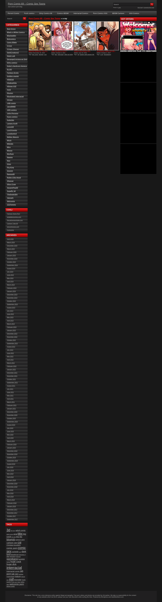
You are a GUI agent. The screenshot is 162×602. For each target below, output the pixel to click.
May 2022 (10, 356)
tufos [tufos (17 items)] (18, 582)
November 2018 (12, 487)
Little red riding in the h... (59, 51)
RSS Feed (140, 7)
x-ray (101, 54)
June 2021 (10, 392)
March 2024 (11, 285)
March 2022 (11, 363)
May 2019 (10, 474)
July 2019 (10, 467)
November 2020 (12, 415)
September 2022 (12, 343)
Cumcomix (10, 230)
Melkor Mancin (13, 137)
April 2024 (10, 281)
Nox (8, 161)
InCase (10, 100)
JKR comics (12, 110)
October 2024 (11, 262)
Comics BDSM (63, 13)
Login (119, 7)
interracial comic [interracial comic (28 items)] (13, 571)
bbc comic (35, 54)
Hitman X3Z (11, 86)
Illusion (10, 93)
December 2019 (12, 451)
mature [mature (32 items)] (18, 576)
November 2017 (12, 513)
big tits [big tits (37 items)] (19, 537)
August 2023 (11, 307)
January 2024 (11, 291)
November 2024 (12, 259)
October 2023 (11, 301)
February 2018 (12, 503)
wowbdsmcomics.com (14, 217)
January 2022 (11, 369)
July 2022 (10, 350)
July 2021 (10, 389)
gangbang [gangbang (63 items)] (12, 558)
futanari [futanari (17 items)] (18, 556)
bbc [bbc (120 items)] (20, 533)
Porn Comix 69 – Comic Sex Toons (26, 3)
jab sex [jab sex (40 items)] (15, 574)
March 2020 (11, 441)
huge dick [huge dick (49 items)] (12, 564)
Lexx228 (10, 127)
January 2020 (11, 448)
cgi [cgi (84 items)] (19, 542)
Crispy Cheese (13, 49)
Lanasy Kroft (12, 124)
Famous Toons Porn (13, 214)
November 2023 (12, 298)
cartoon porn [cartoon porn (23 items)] (20, 540)
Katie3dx (10, 120)
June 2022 (10, 353)
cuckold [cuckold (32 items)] (15, 552)
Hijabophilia (12, 83)
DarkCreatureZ (13, 53)
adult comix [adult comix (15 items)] (10, 534)
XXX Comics (134, 13)
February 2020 (12, 444)
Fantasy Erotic (13, 73)
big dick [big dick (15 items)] (13, 537)
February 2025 (12, 252)
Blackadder (11, 36)
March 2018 (11, 500)
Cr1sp (9, 46)
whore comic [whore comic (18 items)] (11, 586)
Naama (10, 157)
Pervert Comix (13, 13)
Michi (9, 140)
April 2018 (10, 496)
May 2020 (10, 435)
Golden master (13, 76)
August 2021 (11, 386)
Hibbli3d (10, 80)
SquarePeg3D (12, 188)
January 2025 (11, 255)
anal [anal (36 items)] (15, 534)
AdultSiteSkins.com (117, 597)
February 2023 (12, 327)
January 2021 (11, 409)
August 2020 (11, 425)
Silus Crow (11, 184)
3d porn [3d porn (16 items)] (13, 530)
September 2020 (12, 422)
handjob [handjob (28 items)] (21, 559)
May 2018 (10, 493)
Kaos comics (12, 117)
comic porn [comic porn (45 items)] (12, 548)
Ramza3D (11, 174)
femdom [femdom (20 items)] (13, 556)
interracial (61, 54)
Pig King (10, 167)
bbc (56, 54)
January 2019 (11, 480)
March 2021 (11, 402)
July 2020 (10, 428)
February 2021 (12, 405)
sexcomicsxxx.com (13, 227)
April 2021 (10, 399)
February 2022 (12, 366)
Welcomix (11, 201)
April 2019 (10, 477)
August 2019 (11, 464)
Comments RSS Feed (149, 7)
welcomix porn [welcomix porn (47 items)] (17, 584)
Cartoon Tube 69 (12, 223)
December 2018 (12, 483)
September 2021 (12, 382)
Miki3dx (10, 144)
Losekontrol (12, 134)
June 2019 (10, 470)
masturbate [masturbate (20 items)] (10, 577)
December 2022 (12, 334)
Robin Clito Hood (14, 178)
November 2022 (12, 337)
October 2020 (11, 418)
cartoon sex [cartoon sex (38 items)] (12, 543)
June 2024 (10, 275)
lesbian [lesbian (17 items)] (21, 574)
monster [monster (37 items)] (18, 580)
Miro (9, 147)
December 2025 (12, 246)
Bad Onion (11, 29)
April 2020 (10, 438)
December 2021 (12, 373)
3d (78, 54)
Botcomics (11, 39)
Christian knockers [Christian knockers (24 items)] (14, 545)
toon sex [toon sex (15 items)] (14, 582)
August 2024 (11, 268)
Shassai (10, 181)
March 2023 (11, 324)
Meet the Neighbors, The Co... (38, 51)
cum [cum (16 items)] (20, 552)
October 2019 (11, 457)
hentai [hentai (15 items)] (8, 562)
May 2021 (10, 395)
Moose (9, 151)
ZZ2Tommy (11, 205)
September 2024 (12, 265)
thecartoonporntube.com (15, 220)
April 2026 (10, 239)
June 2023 (10, 314)
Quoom (10, 171)
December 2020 (12, 412)
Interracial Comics (81, 13)
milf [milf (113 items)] (11, 579)
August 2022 (11, 347)
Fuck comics (29, 13)
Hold (9, 90)
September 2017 (12, 519)
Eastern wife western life (87, 54)
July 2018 (10, 490)
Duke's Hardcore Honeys (17, 66)
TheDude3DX (12, 195)
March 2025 (11, 249)
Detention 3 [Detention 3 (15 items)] (22, 554)
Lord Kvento (12, 130)
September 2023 (12, 304)
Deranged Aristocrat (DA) (17, 59)
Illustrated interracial (15, 97)
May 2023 (10, 317)
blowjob (41, 54)
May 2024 (10, 278)
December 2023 (12, 294)
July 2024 (10, 272)
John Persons (12, 113)
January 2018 (11, 506)
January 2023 (11, 330)
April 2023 (10, 321)
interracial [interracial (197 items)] (14, 568)
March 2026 (11, 242)
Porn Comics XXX (100, 13)
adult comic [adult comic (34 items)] (21, 530)
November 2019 (12, 454)
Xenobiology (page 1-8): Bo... (106, 51)
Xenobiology (107, 54)
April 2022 (10, 360)
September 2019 (12, 461)
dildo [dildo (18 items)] (8, 556)
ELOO (9, 69)
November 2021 (12, 376)
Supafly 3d (11, 191)
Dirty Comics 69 (45, 13)
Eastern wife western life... (82, 51)
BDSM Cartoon (118, 13)
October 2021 (11, 379)
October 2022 (11, 340)
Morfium (10, 154)
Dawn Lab (11, 56)
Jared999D (11, 107)
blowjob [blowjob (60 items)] (11, 539)
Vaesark (10, 198)
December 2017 (12, 510)
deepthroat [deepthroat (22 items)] (15, 555)
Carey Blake (12, 42)
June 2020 (10, 431)
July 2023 (10, 311)
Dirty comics (12, 63)
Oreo (9, 164)
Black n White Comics (16, 32)
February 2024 (12, 288)
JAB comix (11, 103)
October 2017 (11, 516)
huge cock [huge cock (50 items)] (15, 561)
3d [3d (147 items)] (8, 530)
